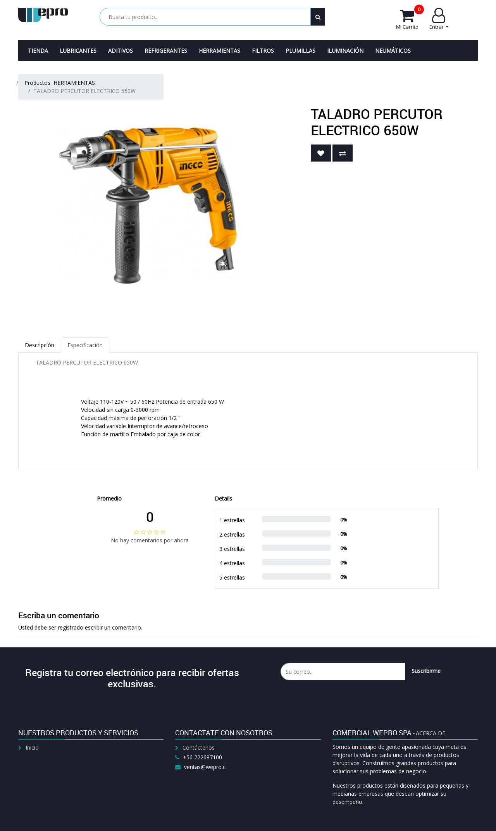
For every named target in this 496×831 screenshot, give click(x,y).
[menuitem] (38, 50)
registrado (70, 627)
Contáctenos (199, 747)
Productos (37, 82)
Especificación (85, 345)
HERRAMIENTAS (74, 82)
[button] (321, 153)
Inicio (32, 747)
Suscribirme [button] (426, 670)
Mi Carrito (410, 19)
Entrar (438, 19)
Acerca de (430, 733)
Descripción (39, 345)
